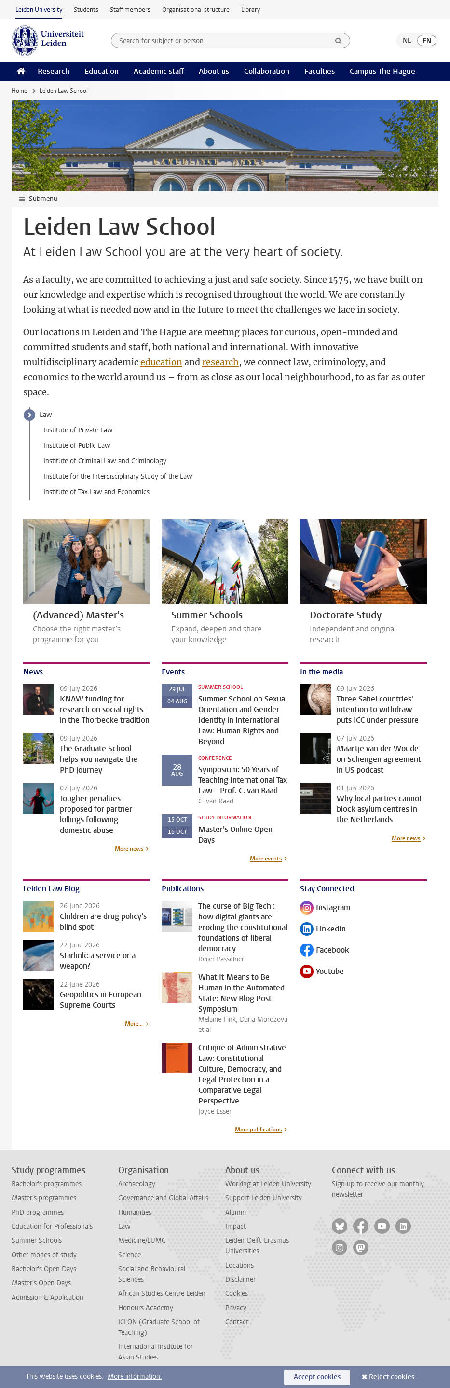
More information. (135, 1376)
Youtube (322, 972)
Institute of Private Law (78, 430)
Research (53, 71)
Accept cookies (317, 1377)
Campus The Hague (382, 71)
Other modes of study (44, 1254)
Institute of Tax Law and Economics (96, 492)
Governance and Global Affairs (163, 1197)
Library (250, 9)
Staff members (130, 9)
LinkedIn (323, 930)
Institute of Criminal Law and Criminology (104, 461)
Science (129, 1254)
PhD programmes (38, 1212)
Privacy (235, 1308)
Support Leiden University (263, 1197)
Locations (239, 1265)
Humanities (134, 1212)
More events (266, 858)
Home (19, 91)
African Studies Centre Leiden (161, 1293)
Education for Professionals (52, 1226)
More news (129, 849)
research (220, 362)
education (161, 362)
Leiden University (38, 9)
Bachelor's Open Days (44, 1269)
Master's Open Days (41, 1283)
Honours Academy (145, 1308)
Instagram (325, 908)
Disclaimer (240, 1279)
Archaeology (136, 1183)
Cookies (236, 1293)
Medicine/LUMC (141, 1240)
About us (214, 71)
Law (46, 414)
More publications (258, 1129)
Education (101, 71)
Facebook (324, 951)
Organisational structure (196, 9)
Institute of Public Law (76, 445)
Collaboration (266, 71)
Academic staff (159, 71)
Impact (235, 1226)
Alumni (235, 1212)
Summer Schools (37, 1240)
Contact (236, 1322)
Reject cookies (391, 1377)
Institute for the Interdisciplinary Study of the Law (117, 476)
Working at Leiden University (268, 1183)
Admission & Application (47, 1297)
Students (86, 9)
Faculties (319, 71)
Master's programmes (44, 1197)
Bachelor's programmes (47, 1183)
